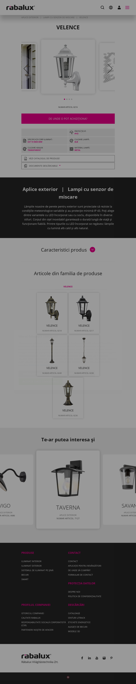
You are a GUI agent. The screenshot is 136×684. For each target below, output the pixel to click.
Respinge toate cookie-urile (72, 356)
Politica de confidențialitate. (43, 347)
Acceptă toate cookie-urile (41, 364)
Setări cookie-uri (34, 356)
